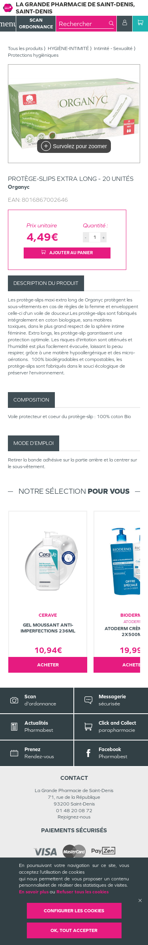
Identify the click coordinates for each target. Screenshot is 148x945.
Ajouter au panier (67, 252)
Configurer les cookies (74, 910)
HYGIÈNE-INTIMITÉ (68, 48)
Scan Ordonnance (36, 23)
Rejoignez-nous (74, 817)
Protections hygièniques (33, 55)
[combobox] (84, 24)
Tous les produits (25, 48)
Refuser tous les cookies (82, 892)
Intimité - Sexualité (113, 48)
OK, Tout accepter (74, 930)
